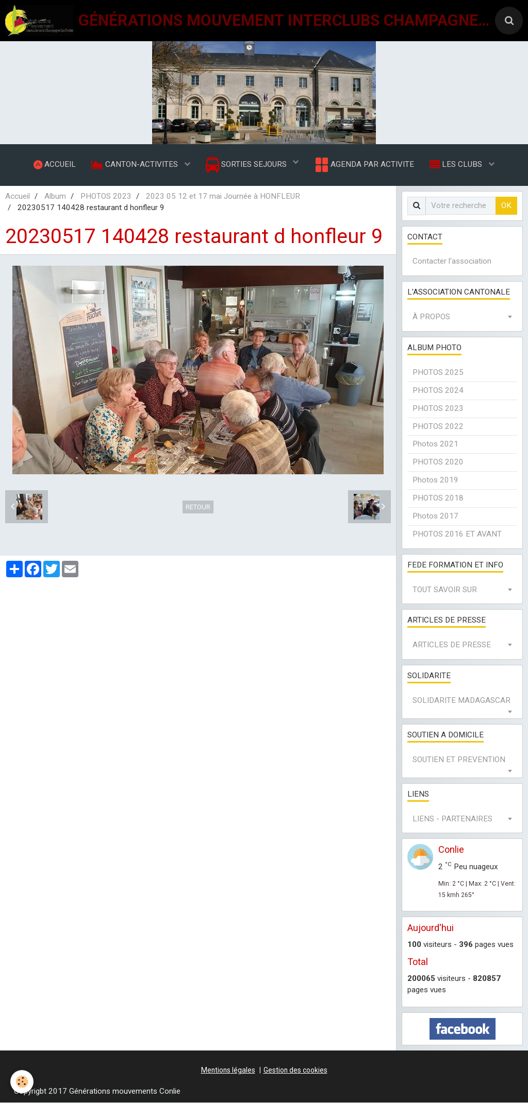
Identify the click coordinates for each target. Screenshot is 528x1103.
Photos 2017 (435, 516)
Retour (198, 507)
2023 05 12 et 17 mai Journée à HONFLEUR (223, 196)
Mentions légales (228, 1070)
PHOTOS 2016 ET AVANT (457, 534)
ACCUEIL (55, 164)
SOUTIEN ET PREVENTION (458, 759)
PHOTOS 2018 (438, 498)
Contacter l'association (451, 261)
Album (55, 196)
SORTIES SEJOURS (247, 165)
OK (506, 205)
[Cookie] (22, 1081)
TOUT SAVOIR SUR (444, 589)
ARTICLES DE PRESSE (451, 645)
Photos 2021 (435, 444)
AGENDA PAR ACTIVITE (364, 165)
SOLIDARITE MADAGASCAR (461, 700)
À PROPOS (431, 317)
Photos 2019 (435, 480)
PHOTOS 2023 (105, 196)
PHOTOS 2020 (438, 462)
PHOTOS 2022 (438, 426)
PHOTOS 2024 (438, 390)
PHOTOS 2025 (438, 372)
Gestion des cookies (295, 1070)
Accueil (17, 196)
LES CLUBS (457, 164)
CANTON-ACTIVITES (135, 164)
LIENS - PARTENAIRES (452, 818)
